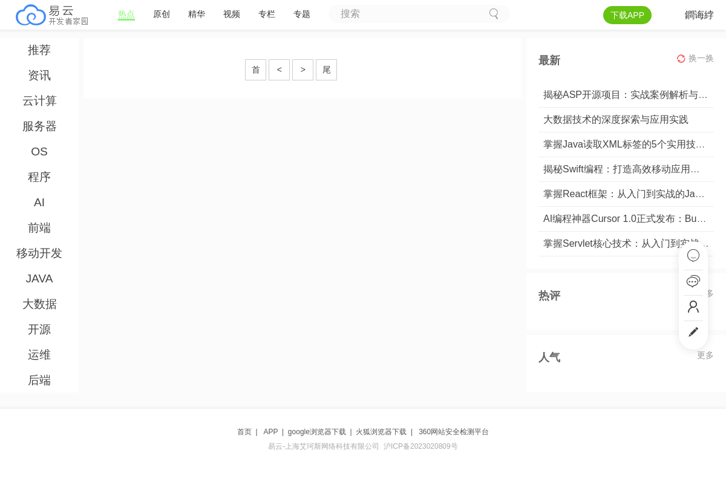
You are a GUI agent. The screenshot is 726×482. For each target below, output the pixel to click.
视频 (231, 14)
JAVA (39, 278)
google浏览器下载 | (322, 432)
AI (39, 202)
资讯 (39, 75)
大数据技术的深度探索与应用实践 (615, 119)
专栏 (266, 14)
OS (39, 151)
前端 (39, 227)
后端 (39, 380)
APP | (276, 432)
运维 (39, 354)
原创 (161, 14)
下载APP (627, 15)
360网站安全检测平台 (454, 432)
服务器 (39, 126)
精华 (196, 14)
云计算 (39, 100)
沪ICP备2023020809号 (421, 446)
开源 (39, 329)
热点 (126, 14)
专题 (301, 14)
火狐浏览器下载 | (386, 432)
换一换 (695, 58)
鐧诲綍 (699, 15)
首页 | (249, 432)
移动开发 (39, 253)
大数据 (39, 304)
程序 (39, 177)
